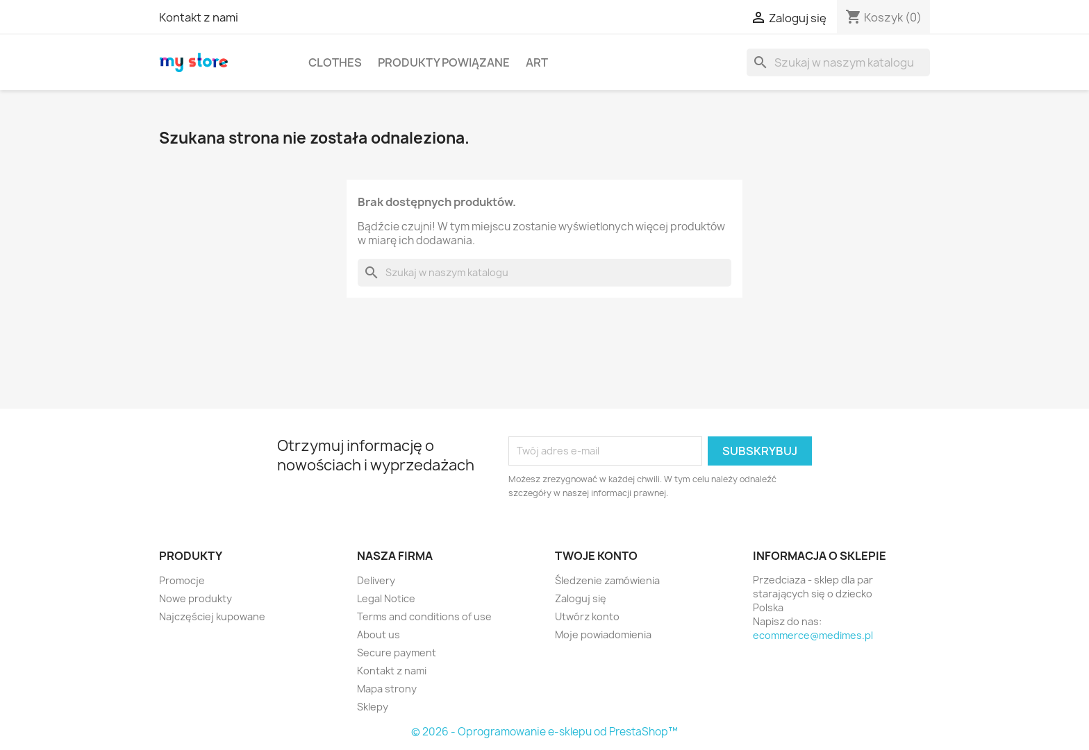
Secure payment (396, 652)
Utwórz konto (587, 616)
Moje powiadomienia (603, 634)
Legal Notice (386, 598)
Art (537, 62)
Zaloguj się (580, 598)
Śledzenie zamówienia (607, 580)
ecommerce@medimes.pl (813, 635)
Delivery (376, 580)
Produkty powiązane (444, 62)
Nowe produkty (195, 598)
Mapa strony (387, 688)
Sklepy (372, 706)
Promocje (182, 580)
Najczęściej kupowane (212, 616)
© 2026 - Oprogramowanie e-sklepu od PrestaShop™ (544, 731)
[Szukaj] (838, 62)
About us (378, 634)
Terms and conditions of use (424, 616)
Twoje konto (596, 555)
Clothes (335, 62)
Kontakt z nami (198, 17)
